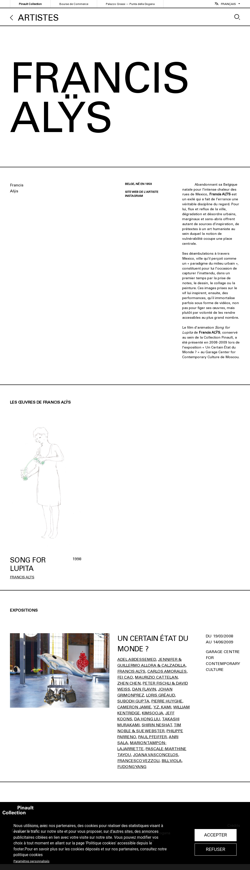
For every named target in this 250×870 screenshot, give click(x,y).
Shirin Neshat (157, 725)
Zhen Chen (129, 683)
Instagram (134, 196)
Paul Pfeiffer (152, 736)
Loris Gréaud (160, 695)
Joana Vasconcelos (155, 754)
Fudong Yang (131, 766)
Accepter (215, 835)
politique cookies (28, 855)
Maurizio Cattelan (156, 677)
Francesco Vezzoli (138, 760)
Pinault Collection (30, 4)
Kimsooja (152, 713)
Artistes (38, 18)
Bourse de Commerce (73, 4)
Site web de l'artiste (141, 192)
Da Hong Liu (147, 719)
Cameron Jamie (134, 707)
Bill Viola (172, 760)
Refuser (215, 849)
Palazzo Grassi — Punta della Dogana (130, 4)
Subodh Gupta (133, 701)
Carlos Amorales (167, 671)
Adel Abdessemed (136, 659)
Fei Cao (125, 677)
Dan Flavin (144, 689)
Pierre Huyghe (166, 701)
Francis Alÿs (22, 577)
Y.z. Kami (162, 707)
